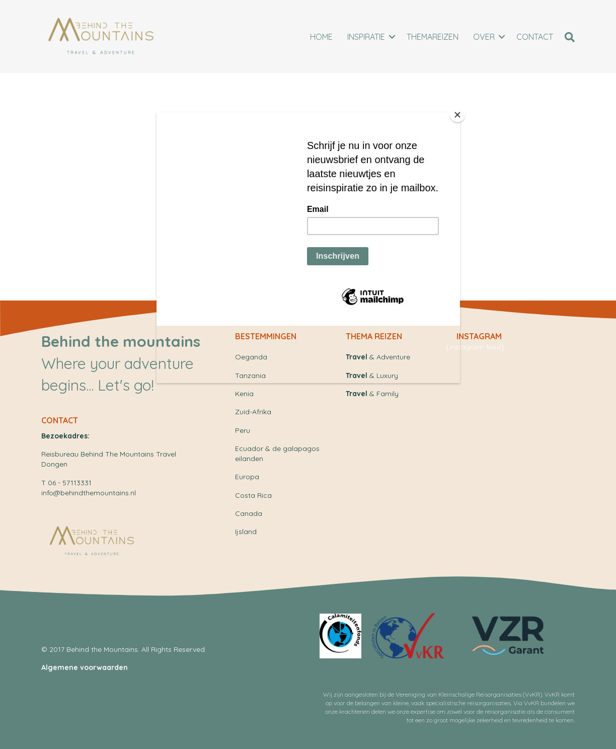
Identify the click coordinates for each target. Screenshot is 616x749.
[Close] (457, 114)
